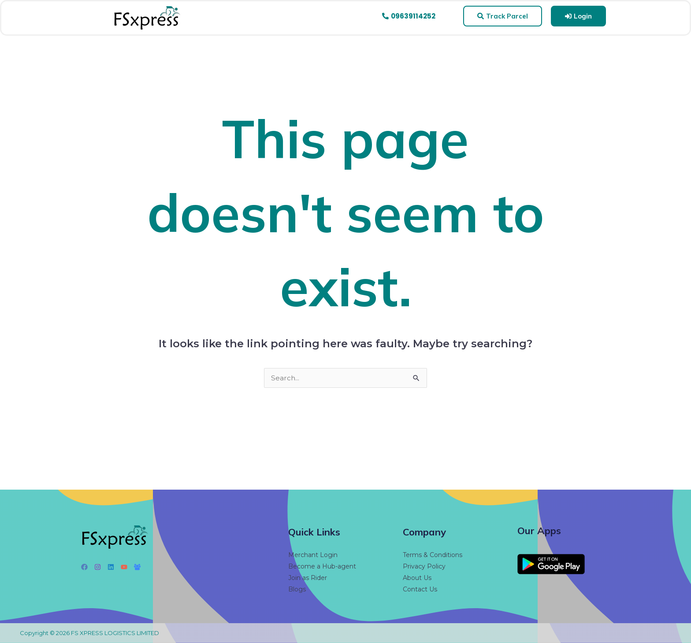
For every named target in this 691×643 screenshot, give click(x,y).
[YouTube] (124, 567)
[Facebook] (84, 567)
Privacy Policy (424, 566)
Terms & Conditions (432, 555)
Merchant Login (313, 555)
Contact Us (420, 589)
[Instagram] (97, 567)
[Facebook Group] (137, 567)
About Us (417, 578)
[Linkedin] (111, 567)
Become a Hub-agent (322, 566)
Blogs (297, 589)
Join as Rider (307, 578)
